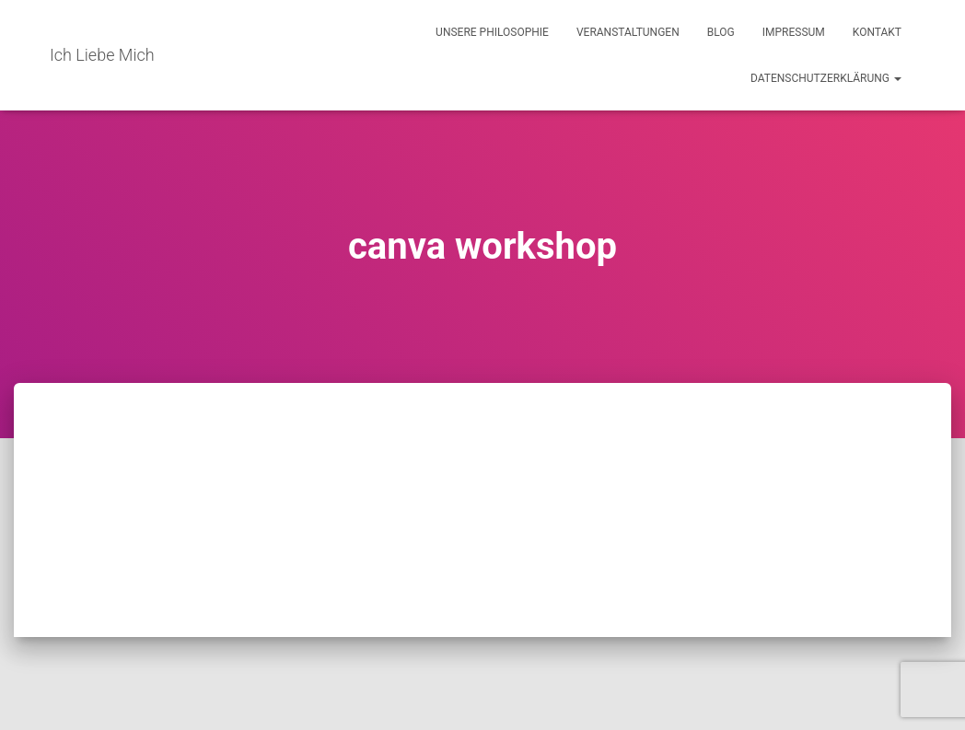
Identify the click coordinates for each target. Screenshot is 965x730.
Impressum (793, 32)
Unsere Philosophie (492, 32)
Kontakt (877, 32)
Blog (721, 32)
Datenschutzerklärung (825, 78)
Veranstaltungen (628, 32)
